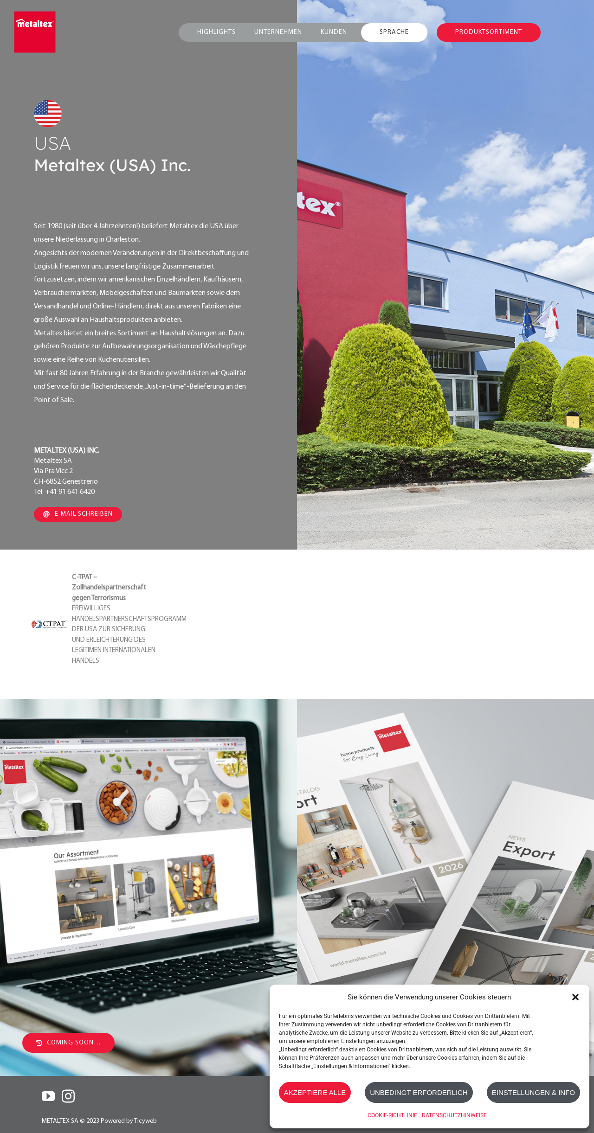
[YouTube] (48, 1096)
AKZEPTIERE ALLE (315, 1092)
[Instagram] (68, 1096)
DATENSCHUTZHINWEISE (454, 1115)
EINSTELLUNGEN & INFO (533, 1092)
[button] (575, 997)
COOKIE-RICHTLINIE (392, 1115)
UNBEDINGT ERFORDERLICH (419, 1092)
